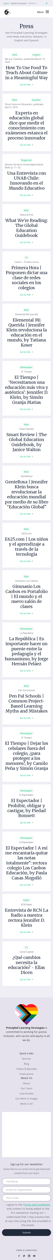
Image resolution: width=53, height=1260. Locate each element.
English (6, 3)
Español (14, 3)
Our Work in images (26, 1098)
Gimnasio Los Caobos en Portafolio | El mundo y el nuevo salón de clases (27, 596)
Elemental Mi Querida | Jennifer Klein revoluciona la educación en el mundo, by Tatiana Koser (26, 333)
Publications (26, 1074)
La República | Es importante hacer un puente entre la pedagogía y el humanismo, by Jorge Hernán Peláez (26, 651)
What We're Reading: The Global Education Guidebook (26, 228)
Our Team (26, 1088)
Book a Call (26, 1103)
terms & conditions (26, 1250)
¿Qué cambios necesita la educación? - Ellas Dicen (26, 965)
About (26, 1083)
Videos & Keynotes (26, 1068)
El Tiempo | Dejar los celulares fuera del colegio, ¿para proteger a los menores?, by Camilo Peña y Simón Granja (26, 756)
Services (26, 1058)
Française (22, 3)
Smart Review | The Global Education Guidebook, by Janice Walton (26, 442)
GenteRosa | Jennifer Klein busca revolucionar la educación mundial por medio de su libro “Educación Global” (26, 494)
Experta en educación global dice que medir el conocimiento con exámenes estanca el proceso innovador (27, 125)
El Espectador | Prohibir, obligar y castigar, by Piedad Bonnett (26, 808)
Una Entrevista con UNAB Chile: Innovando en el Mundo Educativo (26, 181)
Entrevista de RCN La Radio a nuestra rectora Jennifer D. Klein (26, 918)
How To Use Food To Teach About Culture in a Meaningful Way (26, 72)
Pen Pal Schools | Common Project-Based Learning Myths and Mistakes (26, 704)
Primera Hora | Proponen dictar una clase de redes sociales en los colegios (26, 277)
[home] (7, 12)
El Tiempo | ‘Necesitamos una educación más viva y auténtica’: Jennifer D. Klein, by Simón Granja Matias (26, 390)
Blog (26, 1063)
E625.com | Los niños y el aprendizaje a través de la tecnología (26, 547)
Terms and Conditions (36, 1204)
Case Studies (27, 1093)
